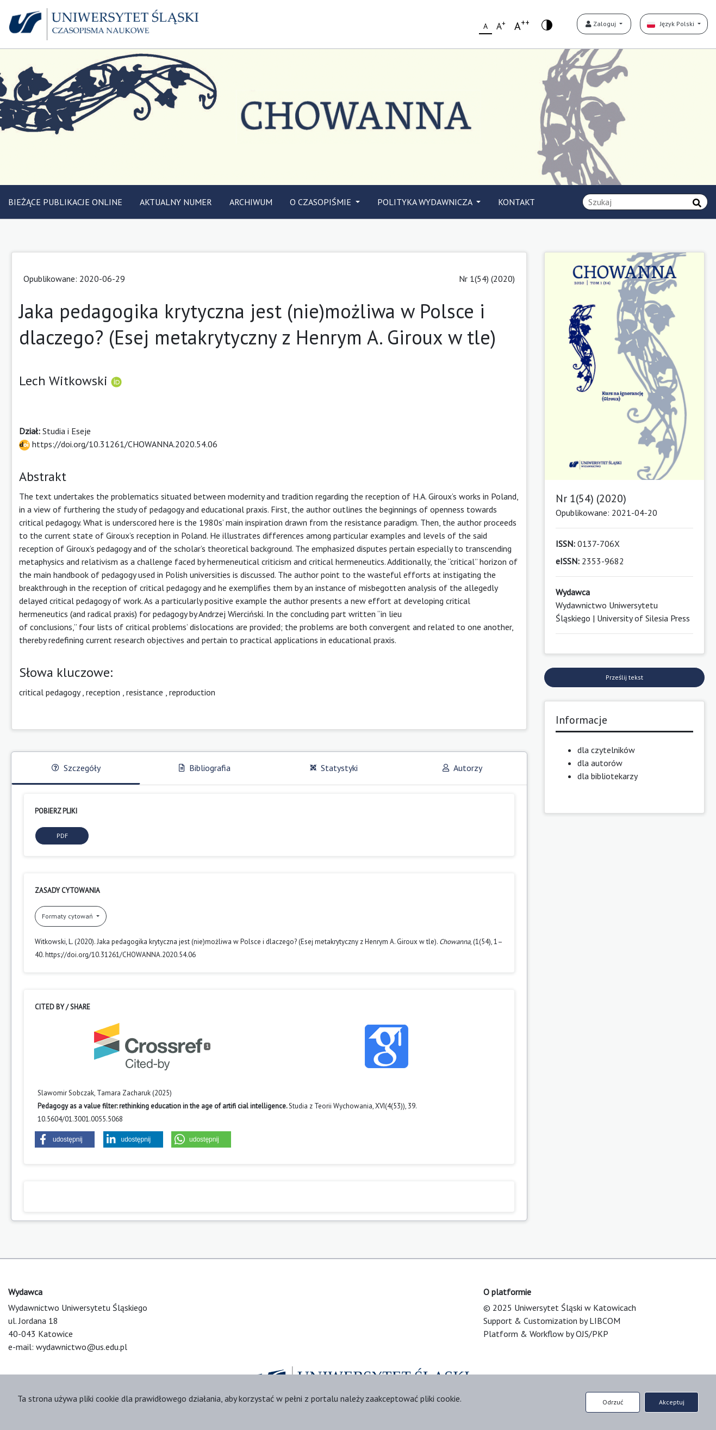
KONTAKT (516, 201)
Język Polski (671, 24)
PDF (62, 835)
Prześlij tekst (624, 677)
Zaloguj (602, 24)
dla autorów (599, 762)
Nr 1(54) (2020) (487, 278)
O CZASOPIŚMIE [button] (321, 201)
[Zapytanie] (645, 201)
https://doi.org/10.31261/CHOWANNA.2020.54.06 (118, 444)
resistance (144, 692)
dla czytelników (606, 749)
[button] (65, 1139)
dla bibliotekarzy (607, 776)
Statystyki (334, 767)
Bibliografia (205, 767)
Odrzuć (612, 1402)
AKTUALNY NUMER (176, 201)
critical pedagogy (49, 692)
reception (103, 692)
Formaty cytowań (68, 916)
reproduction (192, 692)
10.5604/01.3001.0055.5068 (80, 1119)
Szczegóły (76, 767)
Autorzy (462, 767)
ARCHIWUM (250, 201)
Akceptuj (671, 1402)
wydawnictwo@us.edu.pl (81, 1346)
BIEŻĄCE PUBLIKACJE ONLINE (65, 201)
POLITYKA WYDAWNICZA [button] (425, 201)
